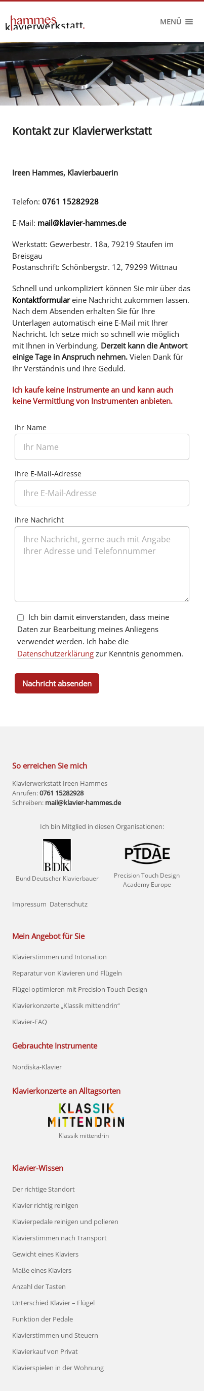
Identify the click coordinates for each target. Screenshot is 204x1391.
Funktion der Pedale (42, 1319)
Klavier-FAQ (29, 1021)
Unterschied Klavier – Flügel (53, 1302)
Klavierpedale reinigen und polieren (65, 1221)
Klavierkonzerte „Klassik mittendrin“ (66, 1005)
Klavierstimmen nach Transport (59, 1237)
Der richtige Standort (43, 1189)
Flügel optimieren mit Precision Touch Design (79, 989)
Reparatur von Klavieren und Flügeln (67, 973)
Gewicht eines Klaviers (45, 1254)
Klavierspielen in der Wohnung (58, 1367)
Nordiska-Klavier (37, 1066)
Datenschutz (69, 904)
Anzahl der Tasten (39, 1286)
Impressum (29, 904)
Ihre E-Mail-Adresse (48, 474)
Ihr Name (31, 428)
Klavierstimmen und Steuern (55, 1335)
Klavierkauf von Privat (45, 1351)
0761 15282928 (70, 201)
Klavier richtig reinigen (45, 1205)
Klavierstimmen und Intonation (59, 956)
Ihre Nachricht (39, 520)
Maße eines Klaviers (41, 1270)
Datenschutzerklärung (55, 653)
